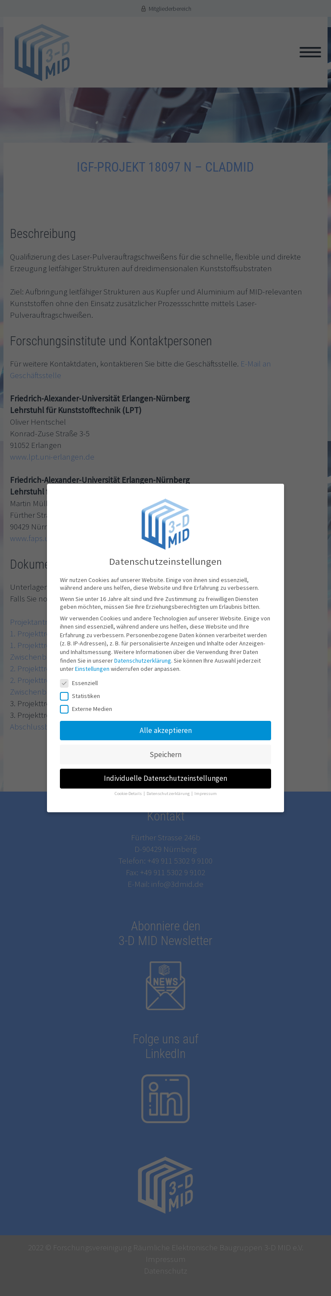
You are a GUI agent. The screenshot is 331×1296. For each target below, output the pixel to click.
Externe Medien (89, 709)
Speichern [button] (165, 754)
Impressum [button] (205, 793)
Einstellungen (92, 669)
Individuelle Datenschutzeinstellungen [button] (165, 778)
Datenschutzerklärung (142, 660)
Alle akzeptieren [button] (166, 730)
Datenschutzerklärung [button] (168, 793)
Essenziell (81, 683)
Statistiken (83, 696)
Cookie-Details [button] (129, 793)
